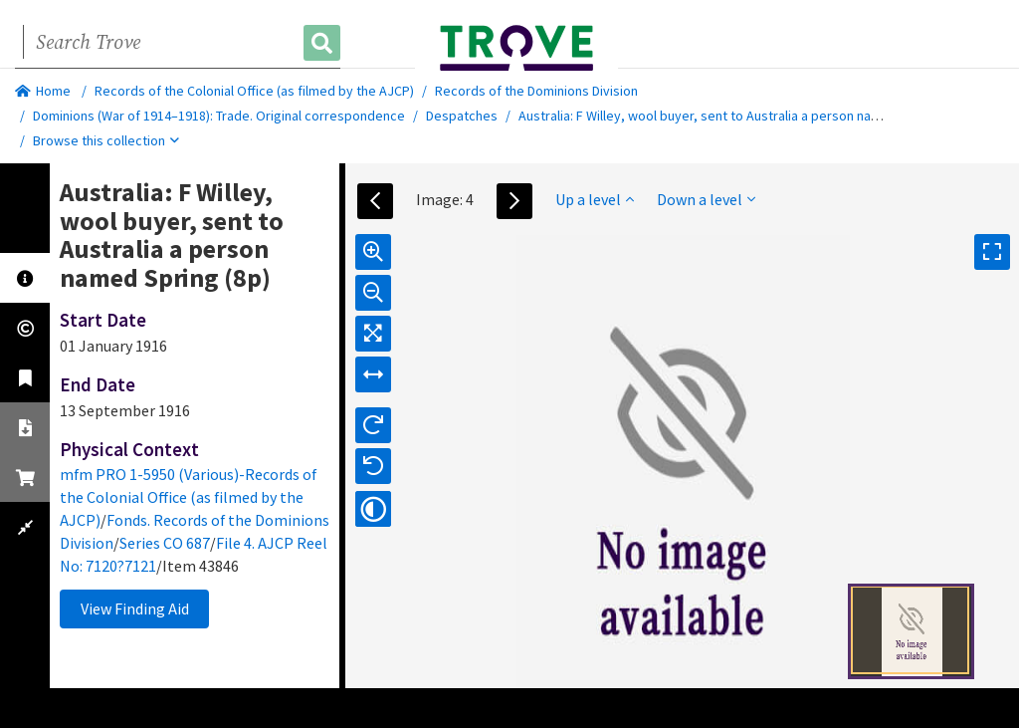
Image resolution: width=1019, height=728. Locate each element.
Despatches (462, 115)
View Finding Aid (135, 608)
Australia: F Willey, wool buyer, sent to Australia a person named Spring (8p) (741, 115)
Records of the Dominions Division (536, 91)
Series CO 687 (164, 543)
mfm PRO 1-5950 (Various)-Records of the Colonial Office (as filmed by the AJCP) (188, 497)
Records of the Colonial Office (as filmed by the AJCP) (254, 91)
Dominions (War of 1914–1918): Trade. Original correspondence (219, 115)
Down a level (706, 199)
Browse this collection (106, 140)
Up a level (594, 199)
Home (43, 91)
